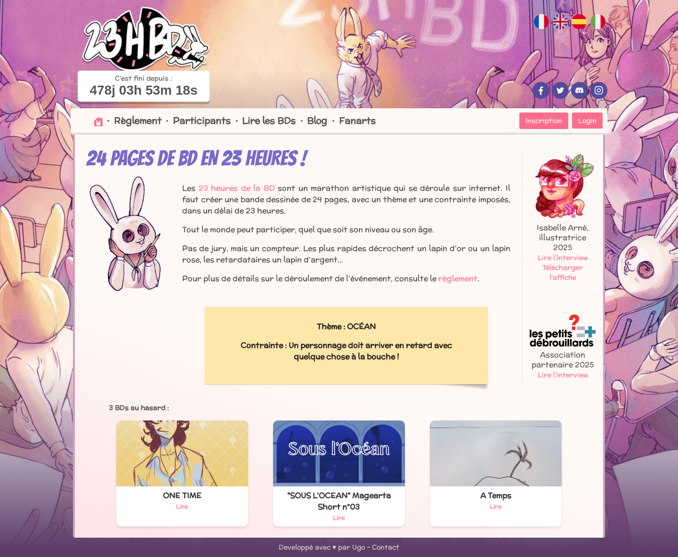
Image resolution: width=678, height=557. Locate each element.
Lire (182, 506)
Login (587, 120)
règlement (457, 278)
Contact (385, 547)
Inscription (543, 120)
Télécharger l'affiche (562, 272)
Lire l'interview (563, 257)
